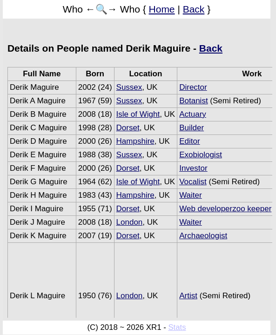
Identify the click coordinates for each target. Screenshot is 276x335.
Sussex (129, 87)
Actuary (192, 114)
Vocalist (193, 181)
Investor (193, 168)
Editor (189, 141)
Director (193, 87)
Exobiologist (200, 154)
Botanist (193, 100)
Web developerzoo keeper (225, 208)
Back (194, 9)
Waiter (190, 195)
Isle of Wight (138, 114)
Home (162, 9)
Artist (188, 295)
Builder (191, 127)
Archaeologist (203, 235)
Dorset (128, 127)
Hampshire (135, 141)
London (129, 222)
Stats (177, 327)
